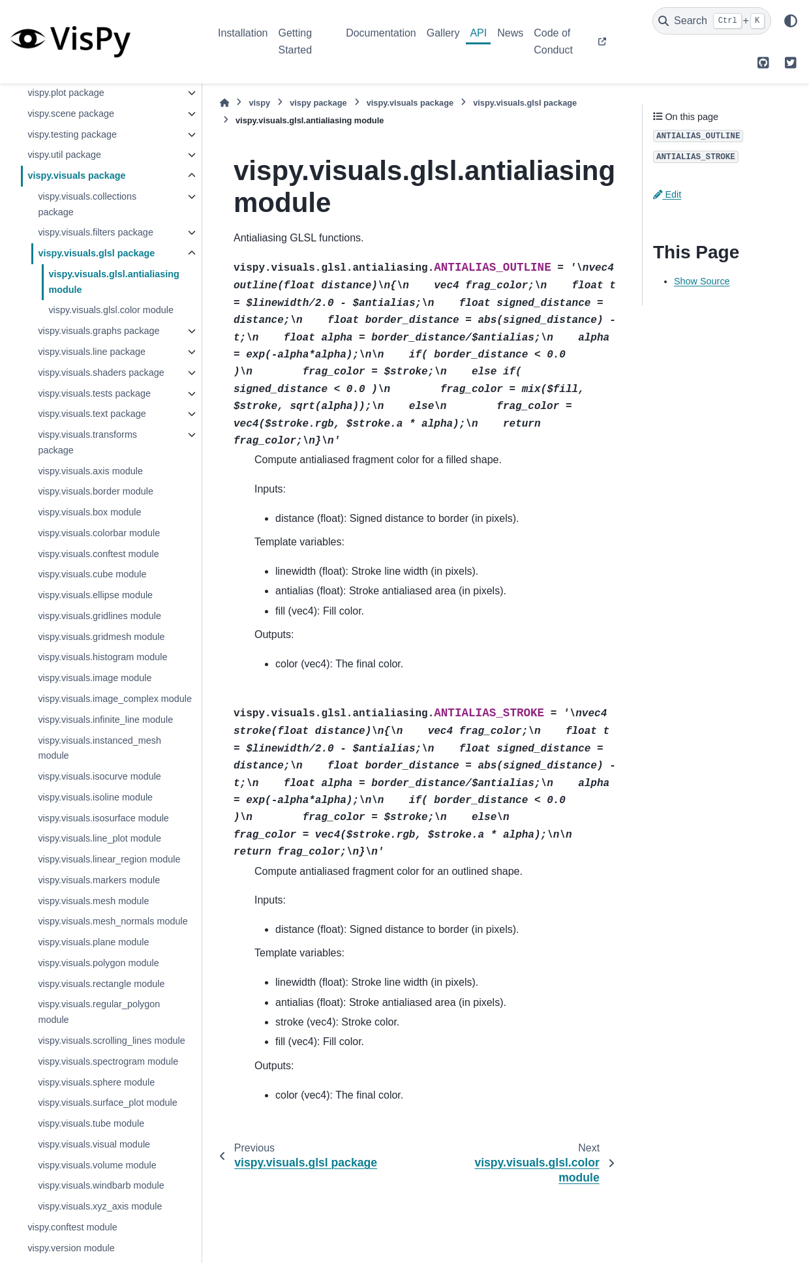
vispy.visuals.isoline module (95, 797)
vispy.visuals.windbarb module (101, 1185)
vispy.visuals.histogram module (102, 657)
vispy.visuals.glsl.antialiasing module (113, 282)
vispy (259, 103)
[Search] (711, 21)
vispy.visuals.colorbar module (99, 533)
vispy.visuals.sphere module (96, 1082)
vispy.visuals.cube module (92, 574)
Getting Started (296, 41)
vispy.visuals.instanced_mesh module (99, 748)
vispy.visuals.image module (94, 678)
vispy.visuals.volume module (97, 1165)
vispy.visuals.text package (91, 413)
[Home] (224, 103)
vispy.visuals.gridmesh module (101, 637)
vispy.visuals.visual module (94, 1144)
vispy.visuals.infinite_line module (105, 719)
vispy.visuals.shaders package (101, 372)
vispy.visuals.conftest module (98, 554)
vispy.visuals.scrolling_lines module (111, 1040)
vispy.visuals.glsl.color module (111, 310)
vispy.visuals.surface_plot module (107, 1102)
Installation (243, 32)
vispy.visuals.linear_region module (109, 859)
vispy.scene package (70, 113)
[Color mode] (791, 21)
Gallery (443, 32)
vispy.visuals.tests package (94, 393)
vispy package (318, 103)
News (510, 32)
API (478, 32)
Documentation (381, 32)
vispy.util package (64, 154)
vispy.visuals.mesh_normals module (112, 921)
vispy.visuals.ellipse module (95, 595)
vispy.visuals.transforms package (87, 442)
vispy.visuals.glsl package (96, 253)
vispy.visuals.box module (89, 512)
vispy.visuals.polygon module (98, 963)
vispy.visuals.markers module (99, 880)
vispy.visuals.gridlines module (99, 616)
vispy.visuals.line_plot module (99, 838)
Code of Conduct (553, 41)
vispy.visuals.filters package (95, 232)
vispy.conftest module (72, 1227)
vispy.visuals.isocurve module (99, 776)
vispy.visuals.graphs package (98, 331)
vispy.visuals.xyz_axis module (100, 1206)
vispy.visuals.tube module (91, 1123)
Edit (667, 194)
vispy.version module (70, 1248)
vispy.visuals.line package (91, 351)
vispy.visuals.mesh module (93, 901)
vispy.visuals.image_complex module (115, 698)
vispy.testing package (72, 134)
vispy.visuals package (76, 175)
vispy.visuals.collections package (87, 204)
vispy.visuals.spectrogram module (108, 1061)
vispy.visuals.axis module (90, 471)
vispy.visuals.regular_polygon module (99, 1012)
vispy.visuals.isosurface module (103, 818)
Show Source (702, 281)
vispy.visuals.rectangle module (101, 984)
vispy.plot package (65, 92)
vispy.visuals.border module (95, 491)
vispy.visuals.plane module (93, 942)
